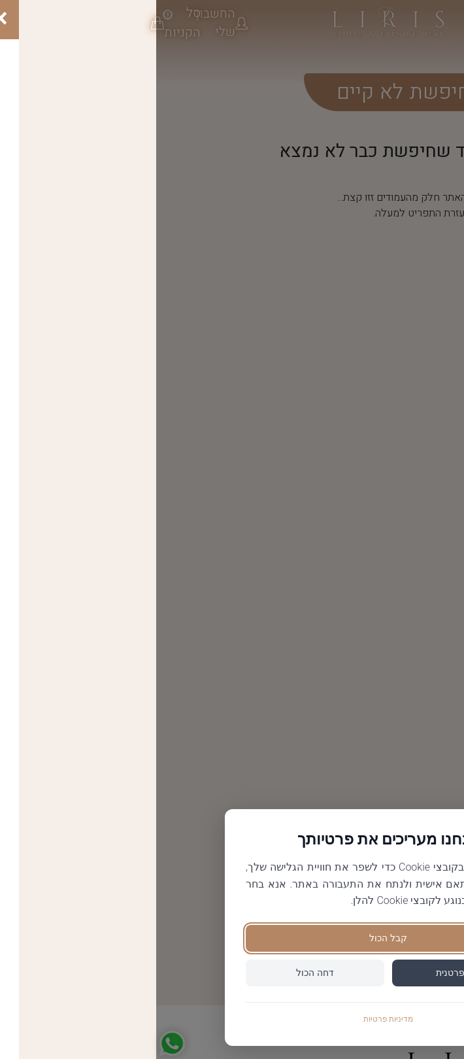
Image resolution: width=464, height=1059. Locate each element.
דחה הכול (158, 972)
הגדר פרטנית (305, 972)
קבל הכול (231, 938)
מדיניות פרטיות (232, 1019)
